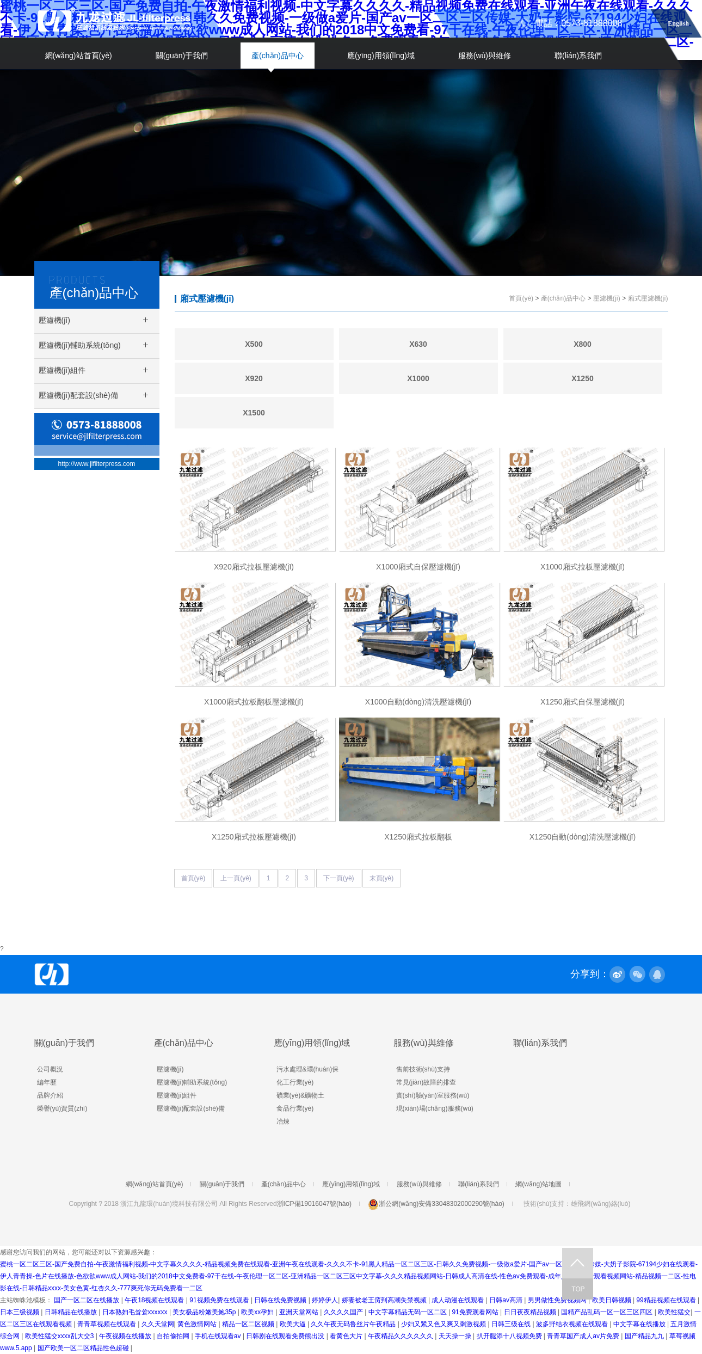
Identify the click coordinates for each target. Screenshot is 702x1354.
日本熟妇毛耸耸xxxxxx (135, 1312)
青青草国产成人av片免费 (584, 1336)
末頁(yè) (382, 878)
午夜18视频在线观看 (155, 1300)
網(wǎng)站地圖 (538, 1184)
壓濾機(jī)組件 (177, 1095)
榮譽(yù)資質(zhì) (62, 1108)
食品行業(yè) (295, 1108)
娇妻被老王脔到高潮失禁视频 (385, 1300)
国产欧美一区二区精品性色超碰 (84, 1348)
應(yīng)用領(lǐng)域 (381, 55)
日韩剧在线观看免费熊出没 (286, 1336)
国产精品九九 (645, 1336)
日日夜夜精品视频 (531, 1312)
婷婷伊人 (325, 1300)
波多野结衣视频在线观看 (572, 1324)
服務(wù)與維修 (484, 55)
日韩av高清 (506, 1300)
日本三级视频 (20, 1312)
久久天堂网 (157, 1324)
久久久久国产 (344, 1312)
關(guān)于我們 (182, 55)
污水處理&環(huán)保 (307, 1069)
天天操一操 (456, 1336)
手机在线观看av (219, 1336)
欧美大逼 (293, 1324)
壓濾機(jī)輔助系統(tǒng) (192, 1082)
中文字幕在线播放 (640, 1324)
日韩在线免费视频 (281, 1300)
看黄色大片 (347, 1336)
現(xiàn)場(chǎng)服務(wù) (434, 1108)
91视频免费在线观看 (220, 1300)
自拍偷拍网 (174, 1336)
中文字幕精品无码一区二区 (408, 1312)
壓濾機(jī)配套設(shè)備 (191, 1108)
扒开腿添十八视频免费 (510, 1336)
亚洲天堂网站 (299, 1312)
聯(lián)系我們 (578, 55)
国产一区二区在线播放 (87, 1300)
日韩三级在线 (511, 1324)
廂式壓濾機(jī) (207, 298)
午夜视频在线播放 (126, 1336)
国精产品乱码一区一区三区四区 (607, 1312)
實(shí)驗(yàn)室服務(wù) (433, 1095)
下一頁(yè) (338, 878)
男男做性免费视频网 (558, 1300)
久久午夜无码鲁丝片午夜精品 (354, 1324)
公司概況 (50, 1069)
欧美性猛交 (674, 1312)
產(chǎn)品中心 (277, 55)
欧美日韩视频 (612, 1300)
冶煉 (283, 1121)
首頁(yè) (521, 298)
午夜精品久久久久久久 (401, 1336)
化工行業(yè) (295, 1082)
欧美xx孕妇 (258, 1312)
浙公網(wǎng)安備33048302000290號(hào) (436, 1204)
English (678, 22)
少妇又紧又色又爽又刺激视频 (444, 1324)
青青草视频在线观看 (107, 1324)
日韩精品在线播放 (71, 1312)
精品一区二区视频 (249, 1324)
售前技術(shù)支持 (423, 1069)
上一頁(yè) (235, 878)
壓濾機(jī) (606, 298)
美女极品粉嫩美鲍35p (205, 1312)
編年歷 (47, 1082)
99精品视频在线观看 (667, 1300)
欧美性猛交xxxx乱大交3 (60, 1336)
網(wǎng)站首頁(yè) (78, 55)
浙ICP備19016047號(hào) (314, 1204)
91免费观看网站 (476, 1312)
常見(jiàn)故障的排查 (426, 1082)
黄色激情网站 (197, 1324)
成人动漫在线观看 (458, 1300)
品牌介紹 (50, 1095)
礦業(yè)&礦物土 (300, 1095)
